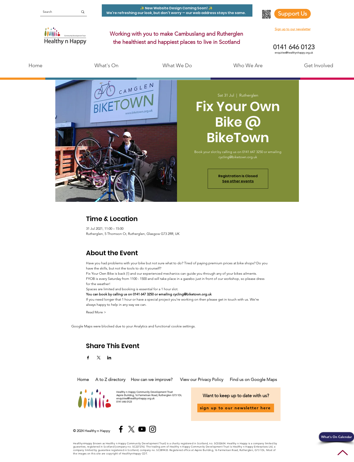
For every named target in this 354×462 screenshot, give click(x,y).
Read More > (96, 312)
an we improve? (157, 379)
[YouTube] (142, 429)
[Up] (343, 453)
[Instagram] (152, 429)
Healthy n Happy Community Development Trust (144, 391)
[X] (131, 429)
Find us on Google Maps (253, 379)
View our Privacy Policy (202, 379)
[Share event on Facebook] (88, 357)
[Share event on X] (99, 357)
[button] (336, 436)
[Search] (56, 12)
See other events (238, 181)
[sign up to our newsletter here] (235, 408)
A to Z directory (110, 379)
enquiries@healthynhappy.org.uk (294, 52)
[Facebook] (120, 429)
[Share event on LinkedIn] (109, 357)
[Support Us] (292, 14)
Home (83, 379)
